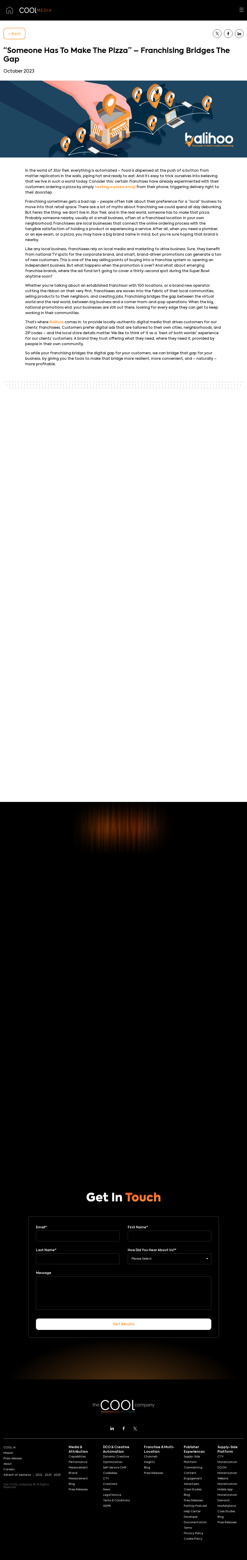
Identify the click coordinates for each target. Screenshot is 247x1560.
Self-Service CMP (114, 1467)
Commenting (193, 1467)
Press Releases (78, 1489)
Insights (149, 1462)
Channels (150, 1456)
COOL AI (9, 1447)
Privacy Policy (193, 1533)
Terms (188, 1528)
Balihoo (56, 322)
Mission (8, 1453)
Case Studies (192, 1489)
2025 (57, 1475)
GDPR (107, 1506)
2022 (38, 1475)
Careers (8, 1469)
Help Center (192, 1511)
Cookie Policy (193, 1539)
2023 (48, 1475)
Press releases (12, 1458)
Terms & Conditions (116, 1500)
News (106, 1489)
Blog (72, 1484)
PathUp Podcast (195, 1506)
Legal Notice (112, 1495)
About (7, 1464)
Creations (110, 1484)
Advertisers (191, 1484)
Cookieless (110, 1473)
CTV (106, 1478)
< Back (14, 34)
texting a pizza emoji (115, 187)
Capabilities (77, 1456)
